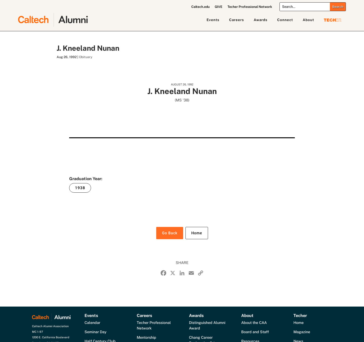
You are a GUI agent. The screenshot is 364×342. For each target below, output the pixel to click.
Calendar (92, 322)
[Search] (305, 7)
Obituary (85, 57)
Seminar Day (95, 332)
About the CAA (254, 322)
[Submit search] (338, 7)
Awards (260, 20)
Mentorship (146, 337)
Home (196, 233)
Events (213, 20)
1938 (80, 187)
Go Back (169, 233)
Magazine (301, 332)
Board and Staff (255, 332)
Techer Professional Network (250, 7)
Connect (285, 20)
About (308, 20)
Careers (236, 20)
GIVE (218, 7)
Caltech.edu (200, 7)
